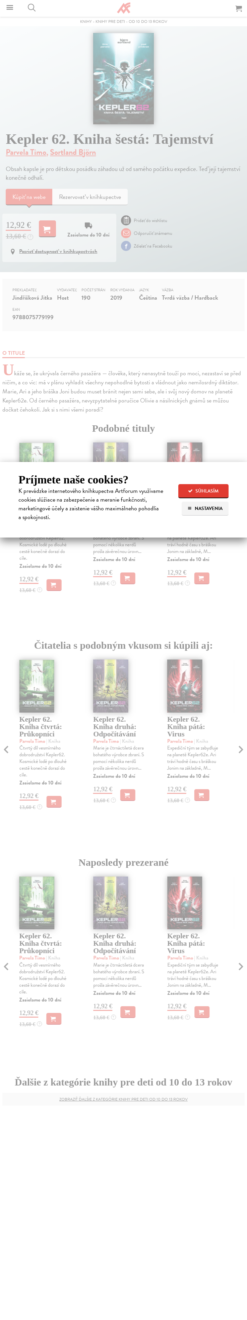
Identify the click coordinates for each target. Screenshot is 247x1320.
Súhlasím (203, 491)
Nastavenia (205, 508)
